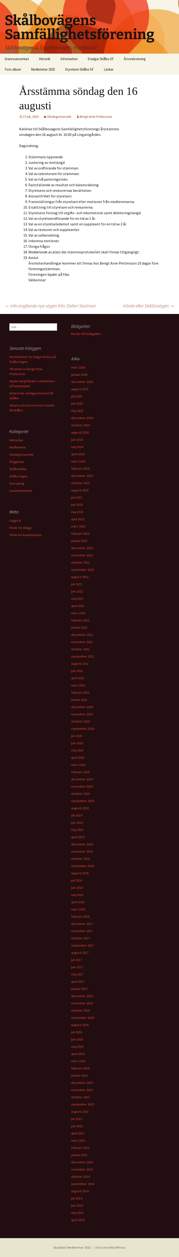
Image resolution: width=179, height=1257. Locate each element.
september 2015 (82, 1104)
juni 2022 (77, 591)
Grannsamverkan (17, 59)
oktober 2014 (80, 1176)
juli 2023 (76, 497)
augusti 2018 (80, 873)
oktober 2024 (80, 425)
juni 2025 (77, 403)
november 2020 (82, 714)
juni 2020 (77, 743)
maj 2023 (77, 512)
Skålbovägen (18, 476)
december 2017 (82, 924)
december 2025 (82, 382)
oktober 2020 (80, 721)
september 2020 (82, 729)
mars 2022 (78, 613)
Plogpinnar (16, 462)
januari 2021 (79, 700)
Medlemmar (17, 447)
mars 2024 (78, 461)
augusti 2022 (80, 577)
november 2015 (82, 1090)
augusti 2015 (80, 1111)
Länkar (109, 69)
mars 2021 (78, 685)
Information (69, 59)
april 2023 (77, 519)
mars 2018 (78, 909)
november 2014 (82, 1169)
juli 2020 (76, 736)
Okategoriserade (59, 116)
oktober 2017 (80, 938)
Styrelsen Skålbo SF (79, 69)
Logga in (15, 520)
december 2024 (82, 418)
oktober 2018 (80, 859)
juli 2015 (76, 1119)
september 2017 (82, 945)
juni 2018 (77, 887)
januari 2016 (79, 1075)
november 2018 (82, 851)
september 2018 (82, 866)
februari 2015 (80, 1148)
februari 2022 (80, 620)
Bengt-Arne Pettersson (96, 116)
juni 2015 (77, 1126)
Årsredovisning (135, 59)
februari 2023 (80, 533)
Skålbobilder (18, 469)
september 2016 (82, 1018)
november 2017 (82, 931)
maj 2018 (77, 895)
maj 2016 (77, 1046)
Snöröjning (16, 483)
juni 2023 (77, 505)
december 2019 (82, 779)
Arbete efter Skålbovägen (148, 306)
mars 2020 (78, 765)
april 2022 (77, 606)
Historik (44, 59)
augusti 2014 (80, 1191)
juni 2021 (77, 671)
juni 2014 (77, 1205)
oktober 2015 (80, 1097)
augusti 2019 (80, 808)
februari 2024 (80, 468)
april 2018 (77, 902)
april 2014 (77, 1220)
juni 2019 (77, 822)
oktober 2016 (80, 1010)
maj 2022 (77, 598)
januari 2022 (79, 627)
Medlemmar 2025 (43, 69)
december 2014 (82, 1162)
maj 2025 (77, 411)
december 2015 (82, 1083)
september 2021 (82, 656)
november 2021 (82, 642)
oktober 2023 (80, 483)
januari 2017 (79, 989)
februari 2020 (80, 772)
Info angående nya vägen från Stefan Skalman (50, 306)
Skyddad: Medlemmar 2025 (72, 1247)
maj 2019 (77, 830)
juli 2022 (76, 584)
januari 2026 (79, 374)
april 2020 (77, 757)
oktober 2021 (80, 649)
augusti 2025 (80, 389)
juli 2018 (76, 880)
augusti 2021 (80, 663)
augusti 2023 (80, 490)
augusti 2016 (80, 1025)
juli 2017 (76, 960)
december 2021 (82, 635)
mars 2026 (78, 367)
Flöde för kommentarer (25, 535)
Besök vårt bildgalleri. (86, 334)
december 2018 (82, 844)
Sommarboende (20, 491)
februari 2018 (80, 916)
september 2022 (82, 570)
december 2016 (82, 996)
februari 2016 (80, 1068)
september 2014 (82, 1184)
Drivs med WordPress (110, 1247)
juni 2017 (77, 967)
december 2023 (82, 476)
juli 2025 (76, 396)
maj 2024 (77, 447)
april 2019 (77, 837)
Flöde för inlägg (20, 528)
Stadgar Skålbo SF (101, 59)
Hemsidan (16, 440)
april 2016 (77, 1054)
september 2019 (82, 801)
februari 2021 (80, 692)
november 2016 (82, 1003)
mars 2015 (78, 1140)
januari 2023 (79, 541)
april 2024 (77, 454)
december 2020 (82, 707)
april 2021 (77, 678)
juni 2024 (77, 439)
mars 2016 (78, 1061)
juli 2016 (76, 1032)
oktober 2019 (80, 794)
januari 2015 (79, 1155)
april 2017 (77, 981)
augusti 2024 (80, 432)
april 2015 (77, 1133)
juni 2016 (77, 1039)
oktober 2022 (80, 562)
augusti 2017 (80, 952)
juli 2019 (76, 815)
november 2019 (82, 786)
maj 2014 (77, 1213)
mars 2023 (78, 526)
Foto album (13, 69)
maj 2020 (77, 750)
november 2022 (82, 555)
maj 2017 (77, 974)
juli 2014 (76, 1198)
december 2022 (82, 548)
